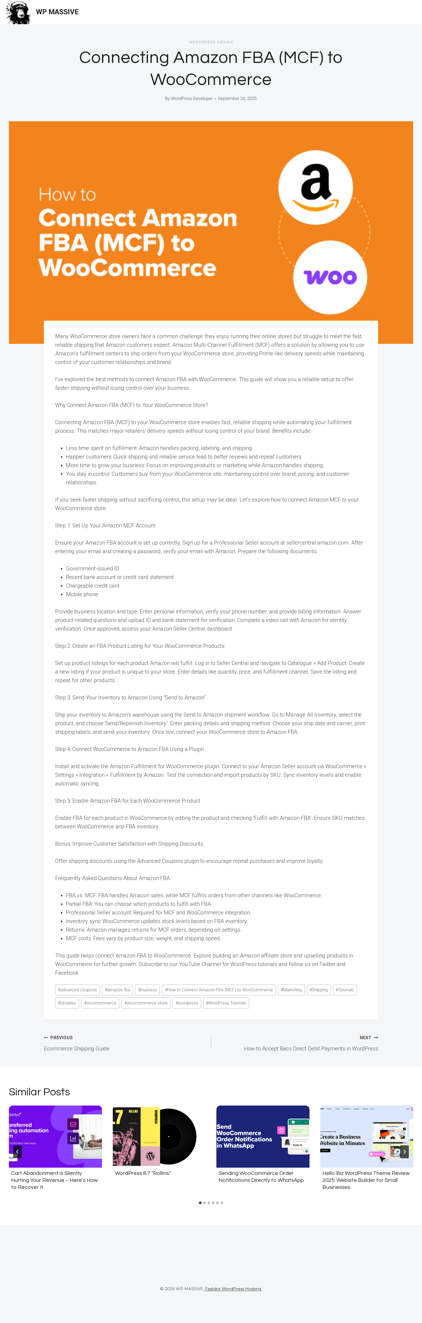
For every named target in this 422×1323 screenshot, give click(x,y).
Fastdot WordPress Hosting (233, 1288)
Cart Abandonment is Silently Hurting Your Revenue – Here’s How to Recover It (54, 1180)
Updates (67, 1003)
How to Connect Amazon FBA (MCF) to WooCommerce (219, 989)
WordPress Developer (192, 98)
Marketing (291, 989)
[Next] (404, 1151)
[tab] (200, 1203)
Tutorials (345, 989)
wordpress (186, 1003)
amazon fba (117, 989)
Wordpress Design (211, 42)
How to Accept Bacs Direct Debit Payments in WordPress (297, 1042)
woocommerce (100, 1003)
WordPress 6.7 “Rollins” (143, 1173)
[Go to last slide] (17, 1151)
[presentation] (55, 1136)
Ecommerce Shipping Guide (125, 1042)
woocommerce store (146, 1003)
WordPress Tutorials (226, 1003)
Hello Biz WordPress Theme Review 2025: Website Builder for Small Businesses (366, 1180)
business (147, 989)
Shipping (319, 989)
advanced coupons (77, 989)
